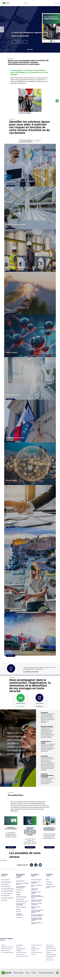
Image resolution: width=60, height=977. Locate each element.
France (26, 3)
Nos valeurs (4, 900)
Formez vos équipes (6, 938)
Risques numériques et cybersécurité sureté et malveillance (51, 950)
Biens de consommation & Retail (22, 884)
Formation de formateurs (36, 945)
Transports (19, 917)
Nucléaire (33, 950)
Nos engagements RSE (7, 891)
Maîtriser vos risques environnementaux (36, 900)
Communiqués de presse (50, 887)
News (47, 879)
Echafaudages (19, 945)
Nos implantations (6, 886)
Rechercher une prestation (35, 882)
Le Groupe (4, 874)
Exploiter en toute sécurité (35, 892)
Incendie (33, 946)
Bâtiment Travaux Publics (6, 948)
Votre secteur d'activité (20, 875)
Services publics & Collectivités (21, 904)
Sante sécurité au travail (51, 954)
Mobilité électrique (35, 948)
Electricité (18, 946)
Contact (34, 973)
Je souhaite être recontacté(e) (31, 671)
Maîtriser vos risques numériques (36, 904)
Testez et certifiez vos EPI (36, 886)
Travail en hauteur (50, 960)
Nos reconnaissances (6, 893)
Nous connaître (5, 879)
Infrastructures (20, 899)
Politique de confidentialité (46, 973)
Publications (49, 884)
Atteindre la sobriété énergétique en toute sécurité (36, 919)
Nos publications (5, 895)
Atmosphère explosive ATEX (7, 946)
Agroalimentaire (20, 881)
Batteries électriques (5, 950)
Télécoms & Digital (21, 907)
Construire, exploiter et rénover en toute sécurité (37, 911)
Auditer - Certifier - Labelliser (36, 907)
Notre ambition (5, 884)
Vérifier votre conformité (34, 889)
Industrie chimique (21, 897)
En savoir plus (19, 42)
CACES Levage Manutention (7, 952)
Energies (18, 894)
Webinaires (49, 882)
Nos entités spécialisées (7, 888)
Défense (18, 892)
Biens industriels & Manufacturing (21, 887)
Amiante (3, 945)
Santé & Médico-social (22, 901)
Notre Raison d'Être (6, 882)
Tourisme (18, 911)
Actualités (49, 874)
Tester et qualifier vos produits (36, 923)
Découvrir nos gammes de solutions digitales (37, 915)
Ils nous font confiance (7, 898)
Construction (19, 890)
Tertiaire (18, 909)
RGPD (27, 973)
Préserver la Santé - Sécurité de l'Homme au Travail (37, 896)
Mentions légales (18, 973)
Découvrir (10, 655)
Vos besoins (35, 874)
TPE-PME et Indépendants (20, 914)
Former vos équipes (36, 879)
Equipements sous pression (22, 956)
